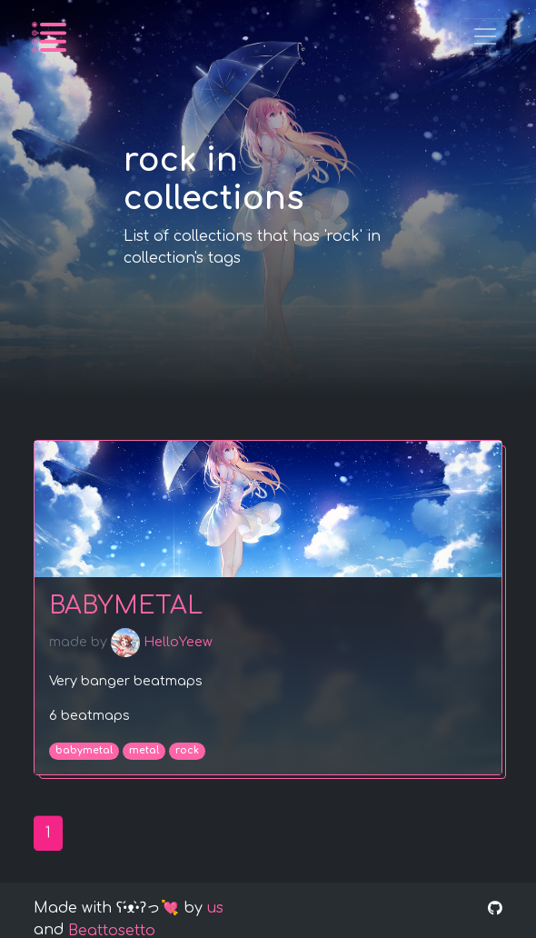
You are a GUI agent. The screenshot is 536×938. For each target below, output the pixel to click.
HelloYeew (162, 643)
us (215, 908)
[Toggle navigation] (485, 36)
